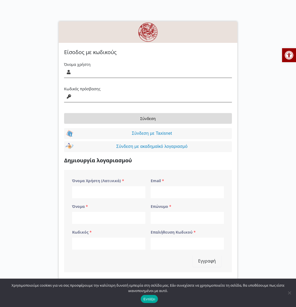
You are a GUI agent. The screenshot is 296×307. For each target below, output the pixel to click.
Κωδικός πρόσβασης (82, 88)
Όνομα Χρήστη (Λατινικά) (98, 180)
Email (157, 180)
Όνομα (80, 206)
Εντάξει (149, 299)
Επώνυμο (161, 206)
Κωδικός (82, 232)
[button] (289, 55)
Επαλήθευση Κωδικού (173, 232)
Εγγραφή (207, 261)
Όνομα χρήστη (77, 64)
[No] (289, 292)
